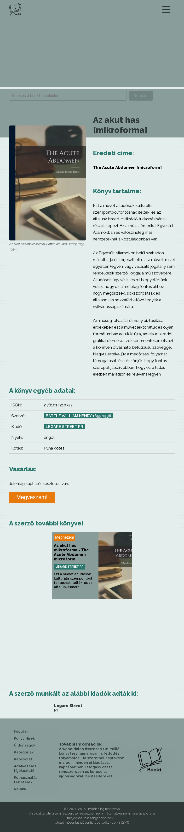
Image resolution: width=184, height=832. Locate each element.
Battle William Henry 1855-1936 (78, 416)
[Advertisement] (92, 53)
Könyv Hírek (24, 738)
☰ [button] (165, 9)
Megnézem (64, 537)
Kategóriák (24, 752)
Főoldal (21, 731)
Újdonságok (24, 745)
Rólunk (20, 789)
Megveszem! (31, 497)
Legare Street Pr (64, 426)
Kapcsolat (23, 759)
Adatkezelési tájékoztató (25, 768)
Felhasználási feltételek (26, 779)
